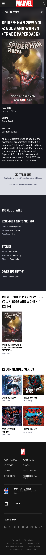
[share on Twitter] (9, 527)
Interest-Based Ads (16, 549)
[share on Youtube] (23, 527)
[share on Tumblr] (18, 527)
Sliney (8, 353)
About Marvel (10, 460)
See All (41, 300)
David (3, 353)
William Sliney (9, 131)
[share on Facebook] (5, 527)
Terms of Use (16, 540)
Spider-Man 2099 (9, 397)
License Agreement (35, 546)
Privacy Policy (28, 540)
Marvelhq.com (29, 471)
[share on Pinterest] (32, 527)
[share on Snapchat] (27, 527)
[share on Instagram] (14, 527)
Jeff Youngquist (13, 259)
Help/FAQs (8, 465)
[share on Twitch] (36, 527)
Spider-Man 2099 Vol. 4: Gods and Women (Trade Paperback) (12, 347)
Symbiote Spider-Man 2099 (9, 430)
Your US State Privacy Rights (14, 543)
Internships (9, 476)
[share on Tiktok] (40, 527)
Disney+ (26, 465)
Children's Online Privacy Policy (14, 546)
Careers (8, 471)
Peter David (8, 121)
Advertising (28, 460)
